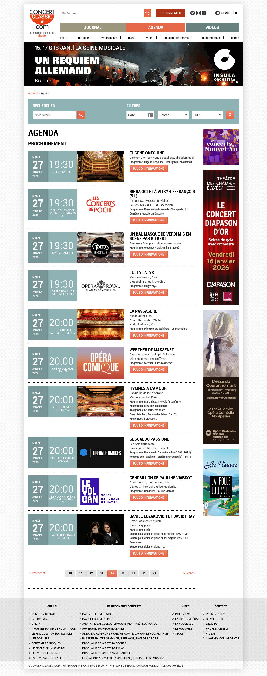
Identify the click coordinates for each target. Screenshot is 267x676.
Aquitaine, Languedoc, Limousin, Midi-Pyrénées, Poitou (119, 623)
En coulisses (184, 623)
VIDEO (185, 606)
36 (80, 573)
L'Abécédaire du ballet (48, 658)
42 (143, 573)
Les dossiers (40, 638)
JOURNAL (52, 606)
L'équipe (211, 623)
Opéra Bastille (63, 253)
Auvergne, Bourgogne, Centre (103, 628)
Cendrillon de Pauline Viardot (161, 477)
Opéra (63, 37)
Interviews (39, 618)
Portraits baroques (46, 643)
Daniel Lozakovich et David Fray (162, 516)
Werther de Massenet (152, 350)
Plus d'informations (148, 168)
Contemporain (211, 37)
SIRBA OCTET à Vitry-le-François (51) (162, 193)
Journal (93, 27)
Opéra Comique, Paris (63, 370)
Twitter (192, 13)
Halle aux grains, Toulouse (62, 536)
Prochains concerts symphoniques (107, 653)
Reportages (183, 628)
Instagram (198, 13)
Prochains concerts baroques (104, 643)
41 (133, 573)
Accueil (33, 93)
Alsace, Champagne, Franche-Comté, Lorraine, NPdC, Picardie (125, 633)
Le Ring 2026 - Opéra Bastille (52, 633)
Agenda (155, 27)
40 (122, 573)
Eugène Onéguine (147, 153)
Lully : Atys (142, 272)
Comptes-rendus (43, 613)
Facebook (204, 13)
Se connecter (171, 13)
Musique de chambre (177, 37)
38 (101, 573)
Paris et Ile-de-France (98, 613)
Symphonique (108, 37)
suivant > (189, 573)
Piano (131, 37)
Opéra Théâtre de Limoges (63, 459)
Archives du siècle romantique (54, 628)
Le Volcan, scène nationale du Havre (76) (63, 499)
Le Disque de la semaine (48, 648)
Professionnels (217, 628)
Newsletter (229, 13)
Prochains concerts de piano (103, 648)
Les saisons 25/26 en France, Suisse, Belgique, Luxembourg (123, 658)
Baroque (83, 37)
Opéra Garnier (63, 171)
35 (70, 573)
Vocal (149, 37)
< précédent (37, 573)
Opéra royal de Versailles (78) (63, 293)
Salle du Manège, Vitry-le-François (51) (63, 212)
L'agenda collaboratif (222, 638)
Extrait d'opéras (187, 618)
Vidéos (212, 27)
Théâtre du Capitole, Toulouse (62, 331)
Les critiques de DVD (46, 653)
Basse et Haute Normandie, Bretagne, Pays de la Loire (120, 638)
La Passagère (143, 311)
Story (179, 633)
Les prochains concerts (124, 606)
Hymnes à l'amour (148, 388)
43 (154, 573)
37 (91, 573)
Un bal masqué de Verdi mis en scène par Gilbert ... (160, 236)
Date (131, 115)
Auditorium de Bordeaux (63, 408)
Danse (235, 37)
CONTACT (221, 606)
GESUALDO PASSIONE (149, 439)
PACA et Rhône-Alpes (97, 618)
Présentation (215, 613)
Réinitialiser (230, 115)
